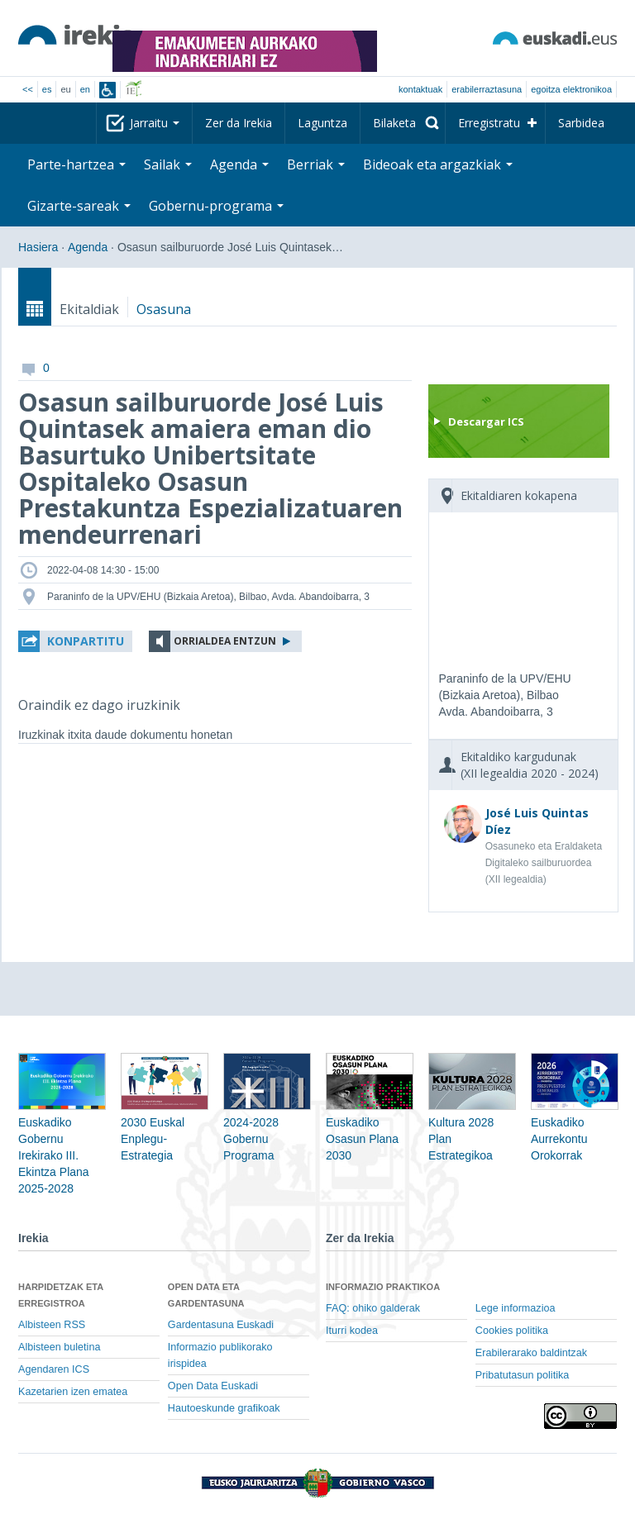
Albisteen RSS (51, 1325)
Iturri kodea (352, 1330)
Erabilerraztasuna (486, 89)
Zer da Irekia (238, 123)
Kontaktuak (420, 89)
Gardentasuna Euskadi (221, 1325)
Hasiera (38, 247)
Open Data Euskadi (213, 1386)
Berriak (316, 164)
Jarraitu (154, 123)
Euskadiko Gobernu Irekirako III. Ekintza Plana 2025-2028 (62, 1135)
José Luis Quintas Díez (537, 821)
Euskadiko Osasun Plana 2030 (369, 1119)
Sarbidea (581, 123)
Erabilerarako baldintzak (531, 1353)
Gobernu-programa (216, 206)
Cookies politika (511, 1330)
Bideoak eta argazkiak (438, 164)
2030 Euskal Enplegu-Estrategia (164, 1119)
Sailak (168, 164)
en (85, 89)
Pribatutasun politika (522, 1375)
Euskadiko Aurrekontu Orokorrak (574, 1119)
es (47, 89)
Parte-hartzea (76, 164)
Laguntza (322, 123)
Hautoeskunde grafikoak (224, 1408)
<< (27, 89)
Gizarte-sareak (79, 206)
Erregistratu (489, 123)
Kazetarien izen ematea (72, 1392)
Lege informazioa (515, 1308)
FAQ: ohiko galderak (373, 1308)
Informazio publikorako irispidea (220, 1355)
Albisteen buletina (59, 1347)
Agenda (239, 164)
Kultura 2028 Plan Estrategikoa (472, 1119)
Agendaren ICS (53, 1369)
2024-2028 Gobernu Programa (267, 1119)
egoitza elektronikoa (571, 89)
